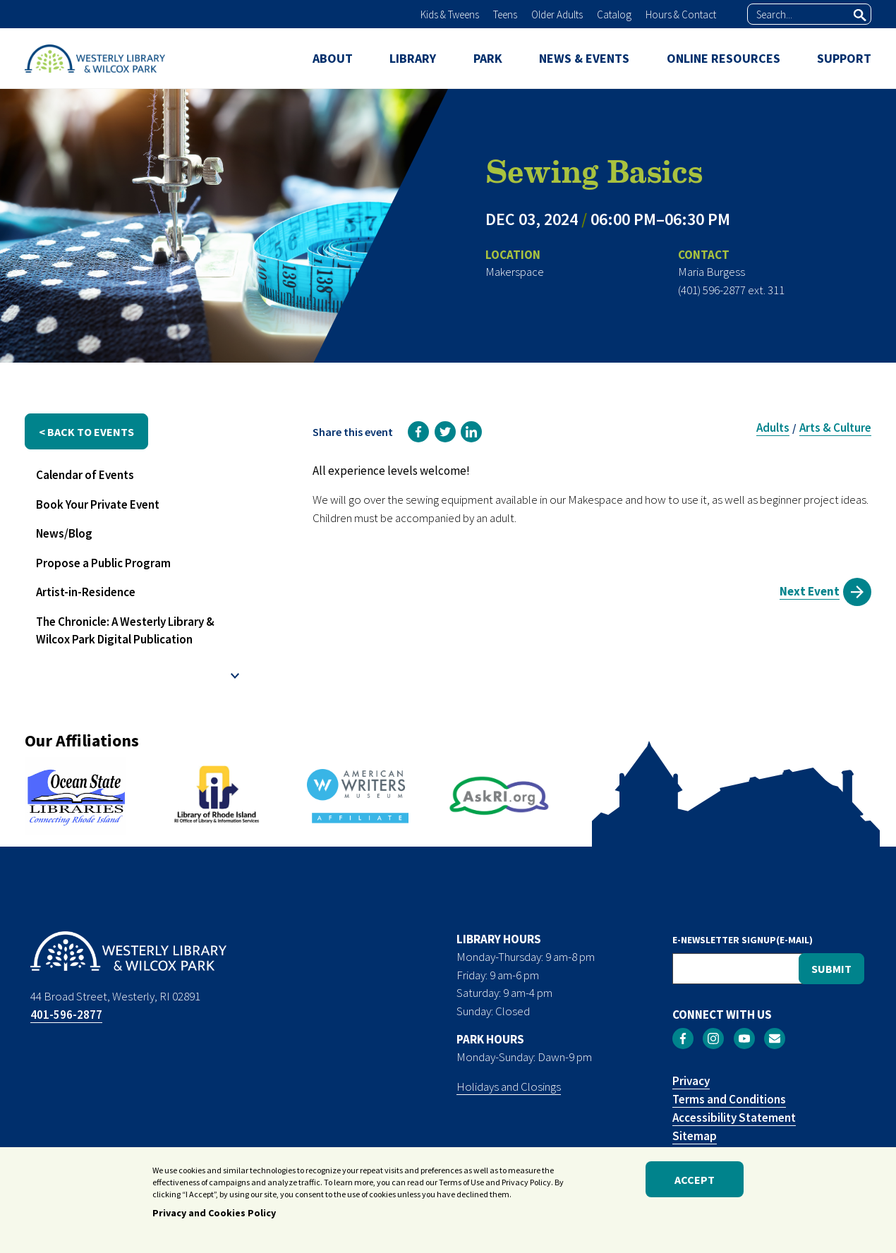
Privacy (691, 1081)
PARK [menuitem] (487, 58)
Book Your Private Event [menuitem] (97, 504)
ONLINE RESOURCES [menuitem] (723, 58)
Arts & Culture (835, 427)
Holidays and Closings (508, 1086)
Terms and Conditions (729, 1099)
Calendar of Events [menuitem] (85, 475)
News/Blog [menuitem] (64, 533)
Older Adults (557, 14)
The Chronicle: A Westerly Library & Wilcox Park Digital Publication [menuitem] (125, 631)
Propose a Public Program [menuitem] (103, 563)
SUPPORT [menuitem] (844, 58)
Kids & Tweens (449, 14)
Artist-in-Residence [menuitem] (85, 592)
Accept (694, 1182)
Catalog (614, 14)
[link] (418, 431)
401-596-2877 (66, 1014)
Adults (772, 427)
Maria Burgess (711, 271)
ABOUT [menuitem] (333, 58)
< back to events (86, 432)
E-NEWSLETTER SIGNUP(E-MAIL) (742, 939)
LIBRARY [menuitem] (412, 58)
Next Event (810, 591)
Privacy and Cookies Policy (214, 1216)
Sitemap (694, 1136)
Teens (505, 14)
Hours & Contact (681, 14)
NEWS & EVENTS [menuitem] (584, 58)
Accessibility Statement (734, 1117)
